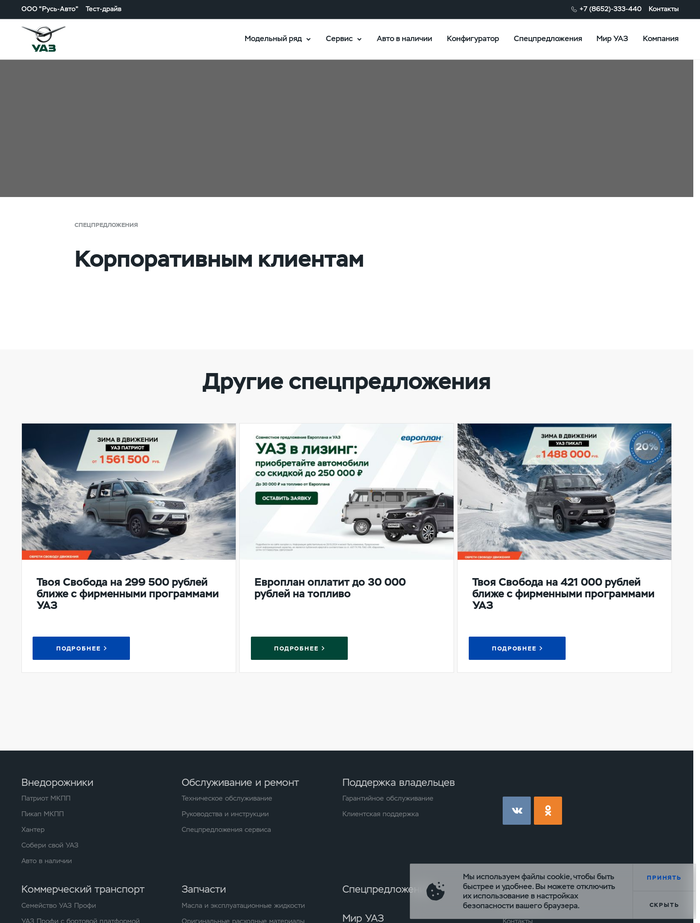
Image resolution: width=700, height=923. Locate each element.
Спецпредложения (548, 38)
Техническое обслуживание (227, 798)
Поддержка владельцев (398, 782)
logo (55, 39)
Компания (661, 38)
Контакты (664, 9)
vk (517, 811)
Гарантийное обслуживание (387, 798)
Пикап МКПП (42, 814)
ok (548, 811)
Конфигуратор (473, 38)
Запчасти (204, 889)
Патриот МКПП (46, 798)
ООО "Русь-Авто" (50, 9)
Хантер (33, 830)
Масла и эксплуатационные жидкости (243, 906)
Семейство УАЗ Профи (58, 906)
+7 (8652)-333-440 (610, 9)
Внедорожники (57, 782)
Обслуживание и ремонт (240, 782)
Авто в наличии (404, 38)
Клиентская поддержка (380, 814)
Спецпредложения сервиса (226, 830)
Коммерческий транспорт (83, 889)
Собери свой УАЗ (50, 845)
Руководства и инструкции (225, 814)
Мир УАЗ (612, 38)
